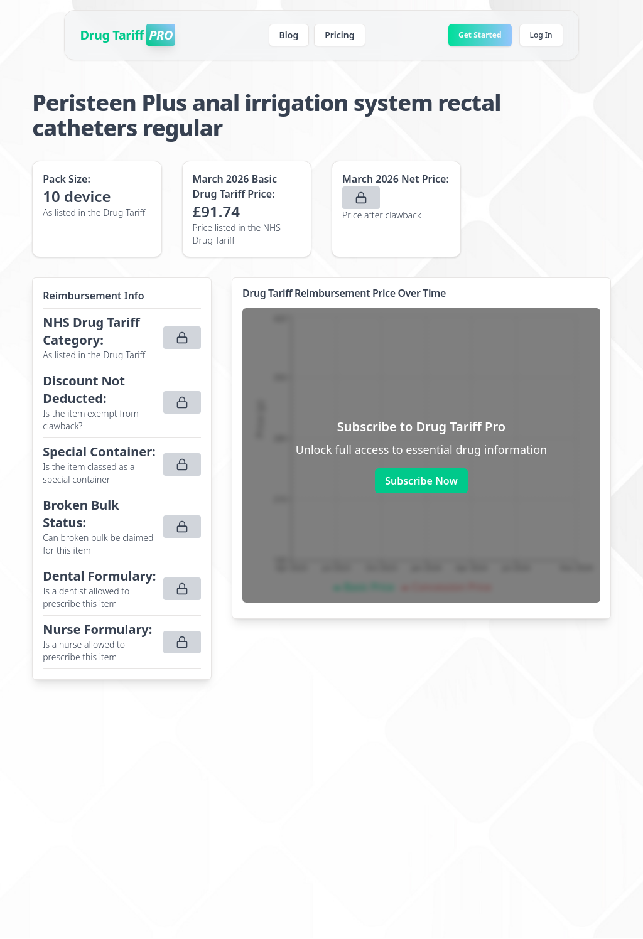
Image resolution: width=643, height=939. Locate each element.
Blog (289, 35)
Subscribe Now (421, 481)
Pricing (339, 35)
